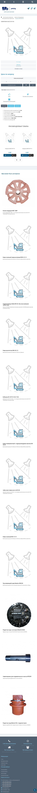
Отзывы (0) (11, 105)
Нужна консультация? (18, 78)
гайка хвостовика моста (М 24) (11, 490)
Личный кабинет (4, 769)
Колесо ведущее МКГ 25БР (10, 210)
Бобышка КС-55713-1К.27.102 (11, 397)
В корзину (7, 155)
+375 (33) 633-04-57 (6, 785)
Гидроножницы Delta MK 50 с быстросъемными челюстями (16, 304)
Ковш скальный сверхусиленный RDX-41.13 (14, 257)
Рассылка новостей (4, 775)
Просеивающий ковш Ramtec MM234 (13, 583)
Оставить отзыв (18, 68)
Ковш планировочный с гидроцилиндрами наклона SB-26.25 (18, 444)
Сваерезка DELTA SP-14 (10, 148)
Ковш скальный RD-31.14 (9, 536)
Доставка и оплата (4, 761)
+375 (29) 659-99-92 (6, 782)
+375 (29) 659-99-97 (6, 783)
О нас (2, 759)
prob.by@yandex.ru (5, 787)
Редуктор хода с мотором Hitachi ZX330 (14, 629)
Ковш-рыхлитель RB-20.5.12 (10, 350)
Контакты (18, 105)
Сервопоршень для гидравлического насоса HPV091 (17, 676)
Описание (4, 105)
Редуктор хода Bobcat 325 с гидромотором (15, 723)
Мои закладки (3, 773)
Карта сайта (3, 764)
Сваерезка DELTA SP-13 (27, 148)
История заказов (4, 771)
